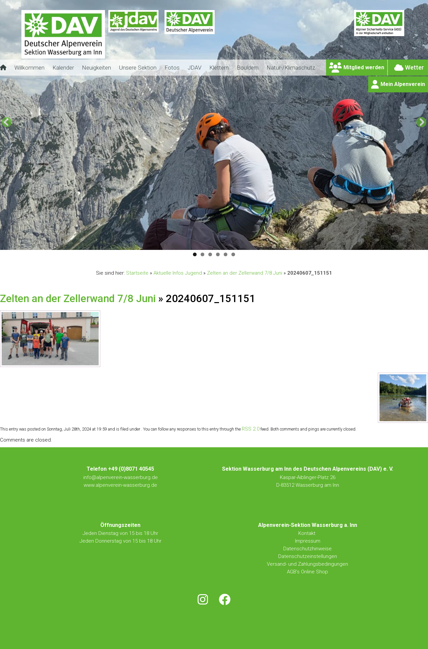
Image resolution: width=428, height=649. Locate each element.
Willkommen (29, 67)
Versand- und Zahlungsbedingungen (307, 564)
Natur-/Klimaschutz (290, 67)
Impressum (307, 541)
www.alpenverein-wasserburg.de (120, 485)
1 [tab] (195, 254)
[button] (7, 122)
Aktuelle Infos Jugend (177, 273)
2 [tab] (202, 254)
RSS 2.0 (250, 429)
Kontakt (307, 533)
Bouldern (247, 67)
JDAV (194, 67)
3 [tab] (210, 254)
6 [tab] (233, 254)
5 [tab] (225, 254)
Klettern (219, 67)
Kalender (63, 67)
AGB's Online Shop (307, 572)
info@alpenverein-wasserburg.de (120, 477)
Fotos (172, 67)
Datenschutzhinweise (307, 549)
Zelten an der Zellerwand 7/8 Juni (244, 273)
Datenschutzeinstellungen (307, 556)
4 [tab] (218, 254)
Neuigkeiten (96, 67)
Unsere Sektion (137, 67)
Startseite (137, 273)
